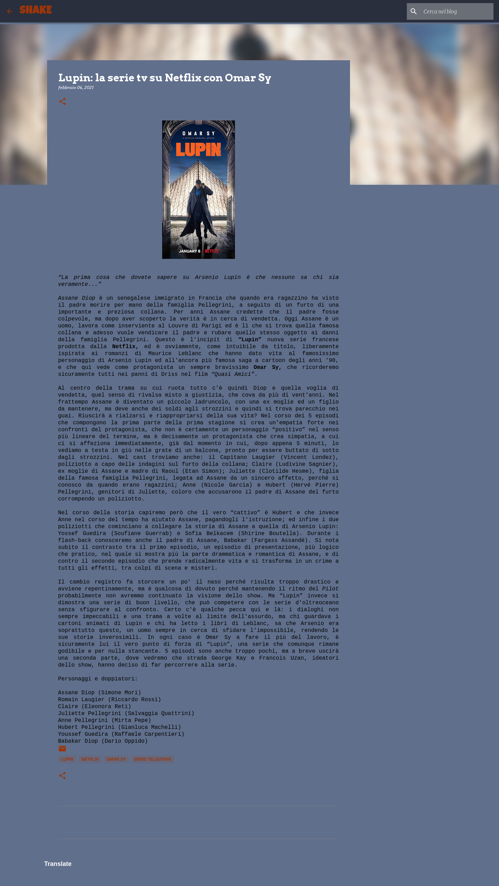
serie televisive (153, 759)
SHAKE (35, 11)
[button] (62, 102)
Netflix (90, 759)
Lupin (67, 759)
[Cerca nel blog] (457, 11)
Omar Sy (116, 759)
